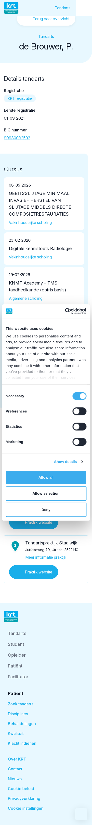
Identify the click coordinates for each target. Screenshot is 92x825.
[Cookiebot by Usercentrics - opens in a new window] (65, 311)
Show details (65, 462)
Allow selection (46, 493)
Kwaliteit (16, 733)
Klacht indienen (22, 743)
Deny (46, 510)
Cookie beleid (21, 788)
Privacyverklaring (24, 798)
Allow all (46, 477)
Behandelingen (22, 723)
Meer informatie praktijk (45, 557)
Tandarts (62, 7)
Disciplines (18, 713)
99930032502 (17, 137)
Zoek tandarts (20, 703)
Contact (15, 768)
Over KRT (17, 759)
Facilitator (18, 676)
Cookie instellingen (25, 808)
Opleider (17, 655)
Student (16, 644)
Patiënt (15, 665)
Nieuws (15, 778)
